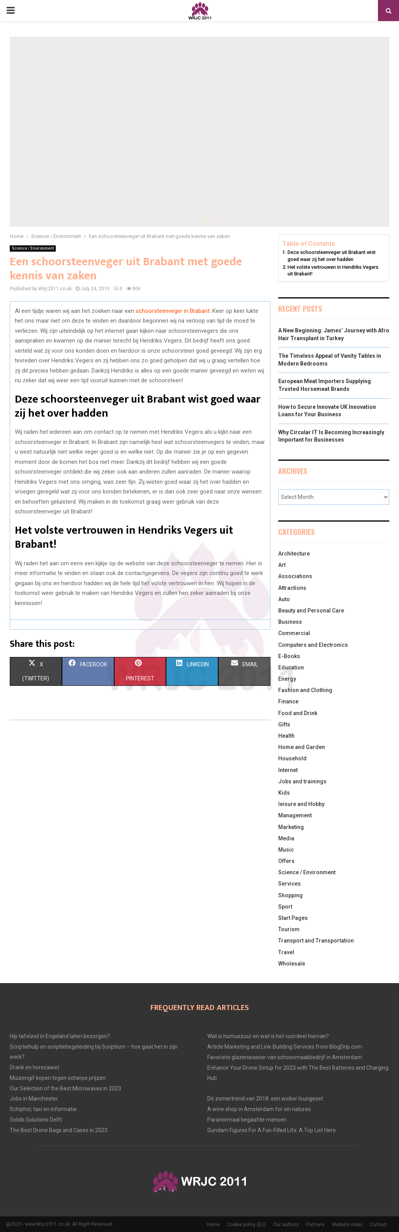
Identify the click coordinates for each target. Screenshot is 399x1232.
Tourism (289, 929)
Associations (295, 576)
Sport (285, 907)
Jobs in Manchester (34, 1098)
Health (286, 736)
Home (213, 1224)
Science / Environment (33, 248)
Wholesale (291, 963)
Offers (286, 861)
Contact (378, 1224)
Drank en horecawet (34, 1067)
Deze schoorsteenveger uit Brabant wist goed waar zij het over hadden (332, 255)
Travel (286, 952)
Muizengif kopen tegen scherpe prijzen (58, 1078)
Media (286, 838)
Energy (287, 679)
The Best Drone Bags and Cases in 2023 (59, 1130)
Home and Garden (301, 747)
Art (282, 565)
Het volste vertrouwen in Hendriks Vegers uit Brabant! (333, 270)
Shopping (290, 895)
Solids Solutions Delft (36, 1120)
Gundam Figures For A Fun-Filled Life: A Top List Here (271, 1130)
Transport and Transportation (316, 940)
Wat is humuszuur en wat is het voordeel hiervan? (268, 1036)
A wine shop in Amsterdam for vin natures (259, 1109)
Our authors (286, 1224)
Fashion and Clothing (305, 690)
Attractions (292, 588)
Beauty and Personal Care (311, 610)
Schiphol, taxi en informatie (43, 1109)
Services (289, 884)
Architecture (294, 553)
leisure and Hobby (301, 804)
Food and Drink (297, 713)
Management (295, 815)
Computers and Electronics (313, 645)
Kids (284, 793)
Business (290, 622)
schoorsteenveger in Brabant (173, 310)
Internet (288, 770)
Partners (315, 1224)
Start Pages (293, 918)
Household (292, 758)
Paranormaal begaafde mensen (246, 1120)
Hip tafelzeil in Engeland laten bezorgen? (60, 1036)
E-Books (289, 656)
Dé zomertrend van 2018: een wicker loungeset (265, 1098)
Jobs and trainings (302, 781)
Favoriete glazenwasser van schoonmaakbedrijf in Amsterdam (284, 1057)
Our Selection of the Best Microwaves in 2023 (65, 1088)
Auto (284, 599)
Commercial (294, 633)
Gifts (284, 724)
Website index (347, 1224)
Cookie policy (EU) (246, 1224)
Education (291, 667)
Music (286, 850)
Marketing (291, 827)
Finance (288, 701)
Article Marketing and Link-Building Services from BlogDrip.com (284, 1047)
